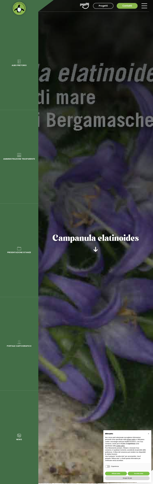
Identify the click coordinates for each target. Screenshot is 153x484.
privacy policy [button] (131, 439)
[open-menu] (144, 6)
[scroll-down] (96, 248)
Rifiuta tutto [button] (116, 473)
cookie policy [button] (120, 446)
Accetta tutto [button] (138, 473)
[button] (148, 433)
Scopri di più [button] (127, 478)
